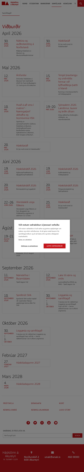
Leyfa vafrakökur (55, 246)
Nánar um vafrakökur (25, 239)
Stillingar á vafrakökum (29, 246)
